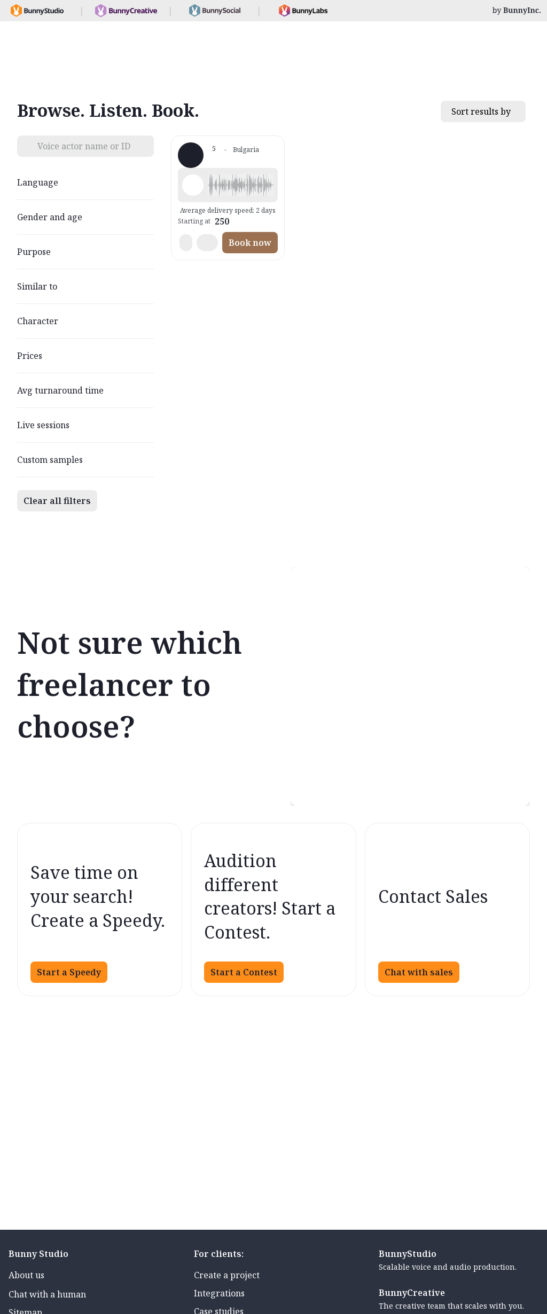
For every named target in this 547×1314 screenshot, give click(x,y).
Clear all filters (57, 501)
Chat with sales (419, 972)
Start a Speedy (69, 972)
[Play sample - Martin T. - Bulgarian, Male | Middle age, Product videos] (193, 185)
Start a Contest (243, 972)
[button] (241, 185)
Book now (250, 243)
